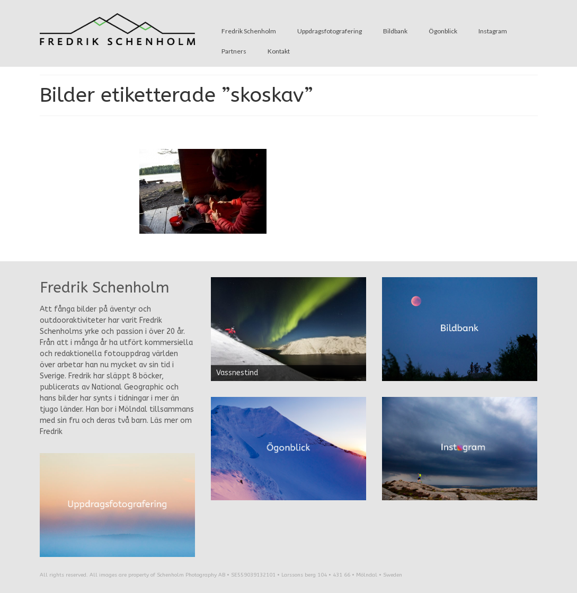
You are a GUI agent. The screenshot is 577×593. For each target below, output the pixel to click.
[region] (288, 329)
